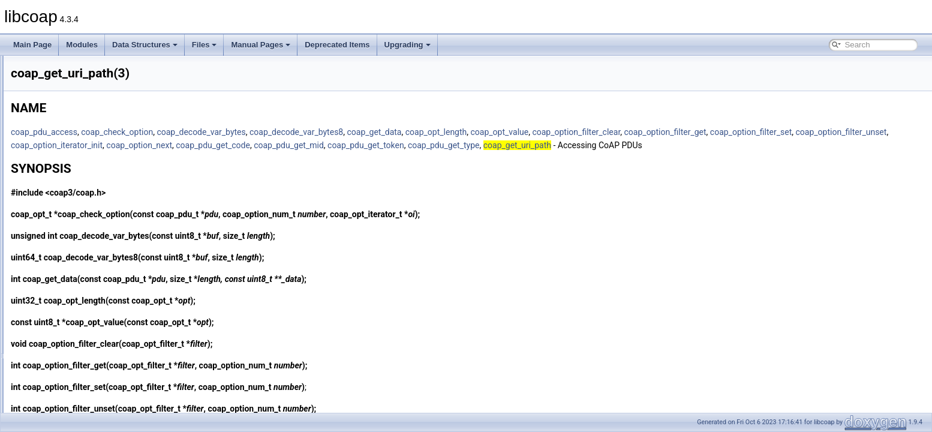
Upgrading (407, 44)
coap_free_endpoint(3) (76, 161)
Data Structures (145, 44)
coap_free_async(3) (71, 134)
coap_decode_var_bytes (350, 132)
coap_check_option (267, 132)
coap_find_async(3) (71, 95)
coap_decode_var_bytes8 (446, 132)
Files (204, 44)
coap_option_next (470, 145)
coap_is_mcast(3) (68, 398)
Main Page (32, 44)
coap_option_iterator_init (387, 145)
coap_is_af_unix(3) (70, 372)
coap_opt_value (650, 132)
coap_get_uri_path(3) (74, 240)
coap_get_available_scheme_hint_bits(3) (105, 174)
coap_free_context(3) (73, 147)
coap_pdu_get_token (696, 145)
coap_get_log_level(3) (75, 213)
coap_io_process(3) (71, 345)
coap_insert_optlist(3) (74, 266)
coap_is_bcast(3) (67, 385)
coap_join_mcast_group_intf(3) (89, 411)
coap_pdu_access (194, 132)
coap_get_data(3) (68, 187)
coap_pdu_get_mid (619, 145)
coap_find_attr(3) (67, 108)
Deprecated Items (337, 44)
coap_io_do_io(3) (67, 293)
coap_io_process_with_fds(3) (86, 359)
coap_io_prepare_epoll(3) (81, 319)
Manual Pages (260, 44)
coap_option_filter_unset (292, 145)
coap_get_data (524, 132)
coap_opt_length (586, 132)
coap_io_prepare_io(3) (76, 332)
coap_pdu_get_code (543, 145)
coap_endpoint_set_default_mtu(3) (95, 68)
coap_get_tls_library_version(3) (90, 227)
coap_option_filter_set (201, 145)
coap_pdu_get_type (774, 145)
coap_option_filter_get (815, 132)
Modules (82, 44)
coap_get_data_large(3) (78, 200)
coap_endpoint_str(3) (73, 81)
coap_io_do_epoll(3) (72, 279)
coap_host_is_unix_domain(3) (88, 253)
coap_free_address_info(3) (82, 121)
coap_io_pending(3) (71, 306)
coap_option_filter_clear (726, 132)
